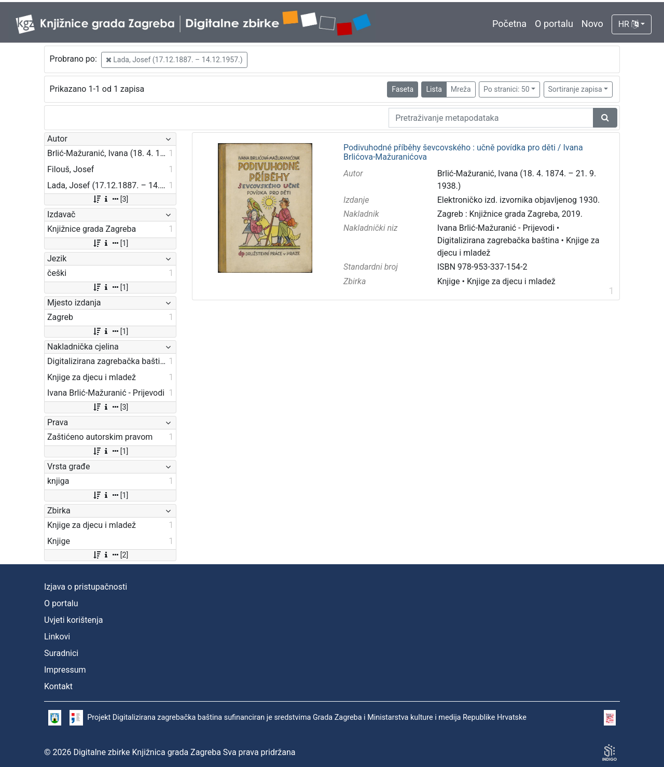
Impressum (65, 670)
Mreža (461, 89)
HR (628, 24)
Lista (433, 89)
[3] (110, 199)
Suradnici (61, 653)
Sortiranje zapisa (575, 89)
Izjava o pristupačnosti (85, 587)
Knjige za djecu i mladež (511, 281)
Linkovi (57, 637)
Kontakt (58, 686)
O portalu (554, 23)
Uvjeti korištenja (73, 620)
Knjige (448, 281)
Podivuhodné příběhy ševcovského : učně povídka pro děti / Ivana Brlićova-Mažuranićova (463, 152)
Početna (509, 23)
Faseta (402, 89)
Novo (592, 23)
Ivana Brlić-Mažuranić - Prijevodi (496, 228)
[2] (110, 555)
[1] (110, 243)
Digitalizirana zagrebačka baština (498, 240)
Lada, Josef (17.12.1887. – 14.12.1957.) (174, 59)
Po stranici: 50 (506, 89)
